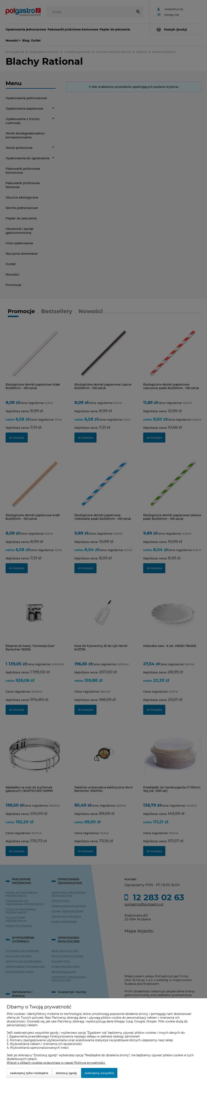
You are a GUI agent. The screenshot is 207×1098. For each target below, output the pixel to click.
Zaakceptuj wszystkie (99, 1073)
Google (139, 1021)
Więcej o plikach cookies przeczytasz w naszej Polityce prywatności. (56, 1063)
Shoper (151, 1021)
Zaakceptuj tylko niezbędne (29, 1073)
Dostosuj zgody (66, 1073)
